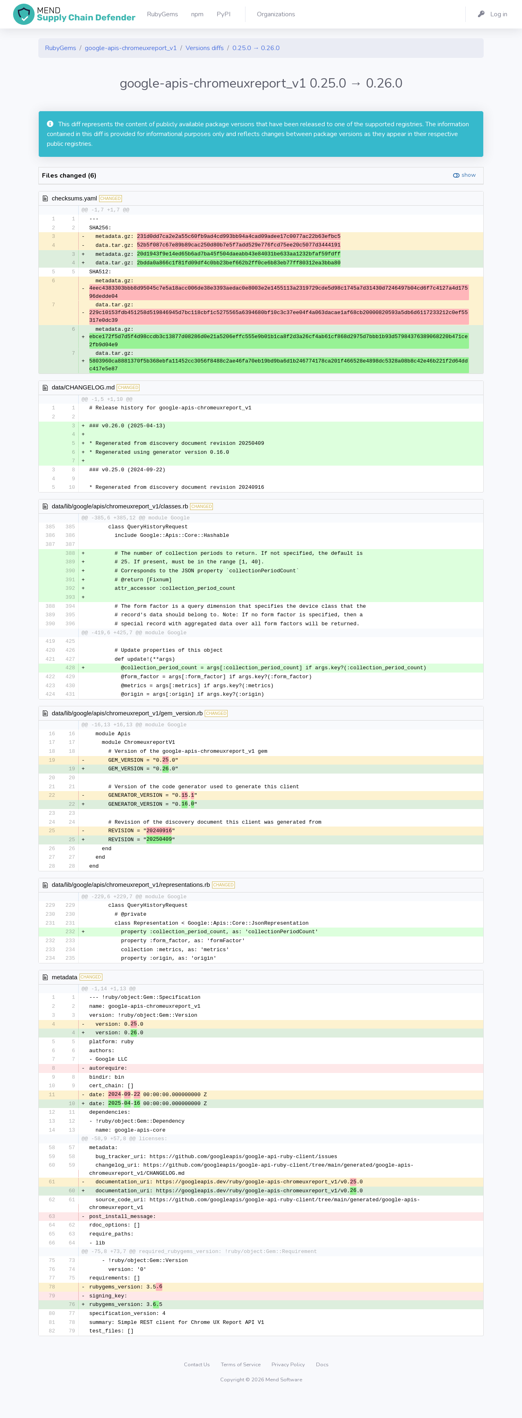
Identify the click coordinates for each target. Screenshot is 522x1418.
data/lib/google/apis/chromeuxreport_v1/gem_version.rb (127, 721)
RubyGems (60, 48)
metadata (64, 991)
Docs (322, 1387)
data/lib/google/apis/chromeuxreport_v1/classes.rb (120, 510)
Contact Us (197, 1387)
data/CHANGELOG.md (83, 389)
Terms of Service (241, 1387)
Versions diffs (205, 48)
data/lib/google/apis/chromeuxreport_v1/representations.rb (131, 897)
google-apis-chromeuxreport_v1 (131, 48)
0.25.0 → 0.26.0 (256, 48)
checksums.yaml (74, 198)
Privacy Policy (289, 1387)
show (469, 175)
